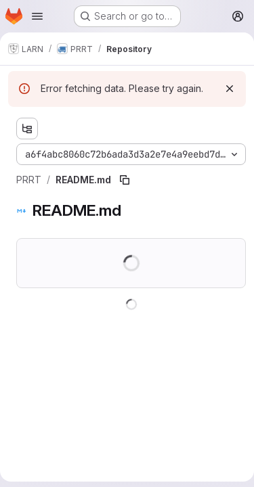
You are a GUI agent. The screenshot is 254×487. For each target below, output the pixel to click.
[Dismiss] (229, 88)
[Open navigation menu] (37, 16)
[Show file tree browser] (27, 128)
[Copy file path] (124, 180)
